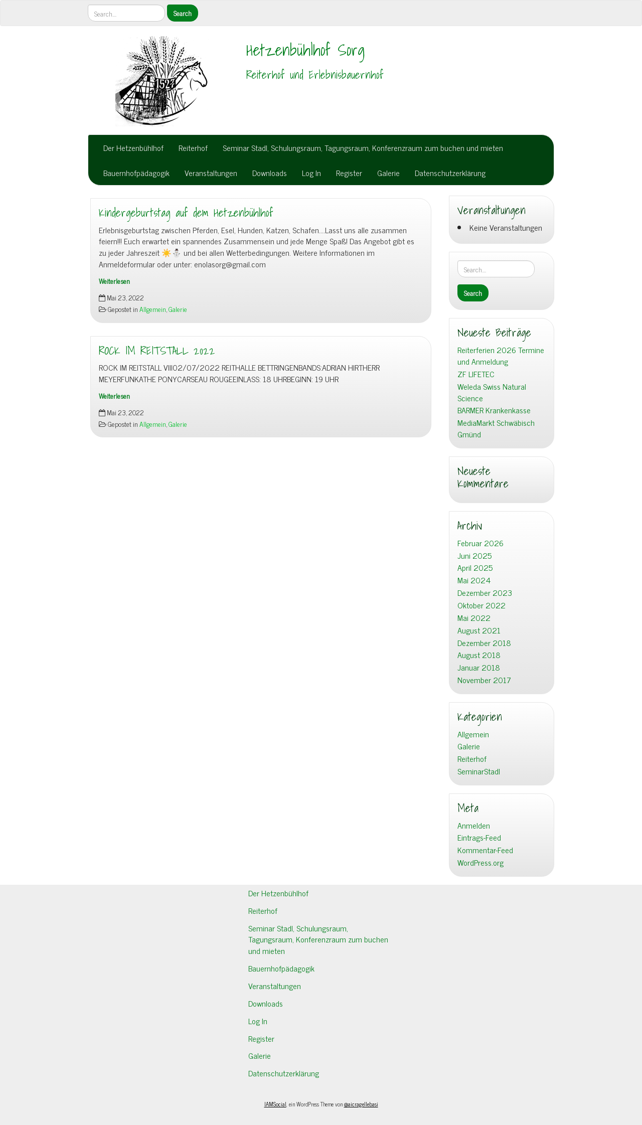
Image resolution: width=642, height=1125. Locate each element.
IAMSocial (275, 1103)
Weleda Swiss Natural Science (491, 392)
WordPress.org (480, 862)
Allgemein (152, 308)
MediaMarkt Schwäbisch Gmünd (496, 428)
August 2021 (479, 630)
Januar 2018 (478, 667)
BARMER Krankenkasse (494, 410)
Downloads (269, 172)
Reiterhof (193, 147)
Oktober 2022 (481, 605)
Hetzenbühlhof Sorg (305, 50)
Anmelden (473, 825)
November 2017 (484, 680)
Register (349, 172)
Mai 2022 (474, 617)
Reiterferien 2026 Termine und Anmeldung (500, 355)
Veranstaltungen (211, 172)
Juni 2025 (474, 555)
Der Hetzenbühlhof (133, 147)
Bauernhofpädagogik (136, 172)
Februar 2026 (480, 543)
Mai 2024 (474, 580)
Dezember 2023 (484, 592)
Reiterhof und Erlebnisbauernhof (315, 75)
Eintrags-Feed (479, 837)
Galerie (388, 172)
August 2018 (479, 655)
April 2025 (475, 567)
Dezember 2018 (484, 643)
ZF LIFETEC (476, 374)
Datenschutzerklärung (450, 172)
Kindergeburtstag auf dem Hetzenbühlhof (186, 213)
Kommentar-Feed (485, 850)
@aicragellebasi (361, 1103)
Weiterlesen (114, 280)
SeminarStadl (478, 771)
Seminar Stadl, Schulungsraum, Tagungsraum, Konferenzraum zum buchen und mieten (363, 147)
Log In (311, 172)
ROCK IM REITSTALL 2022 (157, 351)
